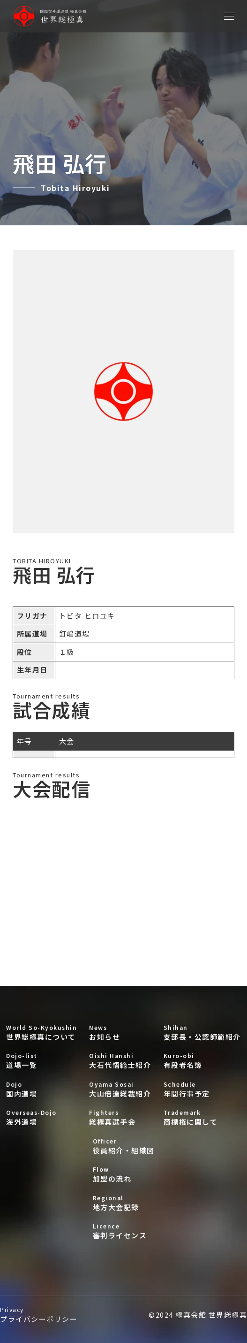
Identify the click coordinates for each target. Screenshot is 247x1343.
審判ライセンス (124, 1231)
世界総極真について (41, 1032)
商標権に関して (202, 1117)
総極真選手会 (120, 1117)
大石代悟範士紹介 (120, 1060)
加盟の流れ (124, 1174)
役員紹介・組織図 (124, 1146)
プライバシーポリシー (38, 1314)
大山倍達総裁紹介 (120, 1089)
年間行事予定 (202, 1089)
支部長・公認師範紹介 (202, 1032)
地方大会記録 (124, 1203)
